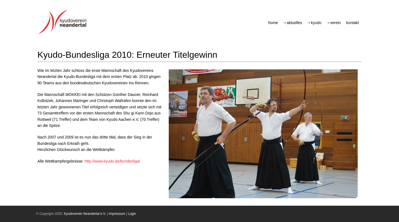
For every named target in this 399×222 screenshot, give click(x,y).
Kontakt (352, 22)
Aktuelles (294, 22)
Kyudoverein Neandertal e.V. (85, 214)
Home (273, 22)
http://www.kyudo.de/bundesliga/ (112, 161)
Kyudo (316, 22)
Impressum (117, 214)
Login (132, 214)
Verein (335, 22)
